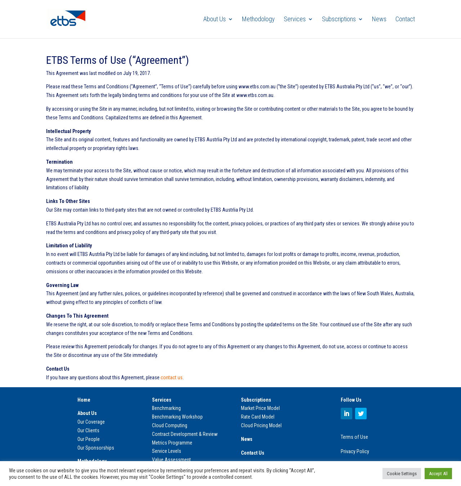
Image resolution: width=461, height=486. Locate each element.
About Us (214, 20)
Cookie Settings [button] (402, 473)
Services (295, 20)
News (379, 20)
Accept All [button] (438, 473)
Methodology (258, 20)
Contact (405, 20)
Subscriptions (339, 20)
